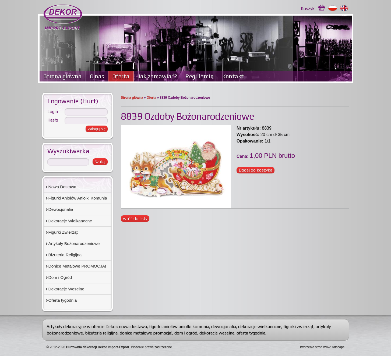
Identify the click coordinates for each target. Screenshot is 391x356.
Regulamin (199, 76)
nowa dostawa (133, 326)
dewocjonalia (223, 326)
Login (52, 111)
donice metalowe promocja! (146, 333)
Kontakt (233, 76)
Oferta (120, 76)
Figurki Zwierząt (63, 232)
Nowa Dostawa (62, 186)
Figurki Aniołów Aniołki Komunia (77, 198)
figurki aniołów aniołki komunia (179, 326)
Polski (332, 8)
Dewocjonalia (60, 209)
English (344, 8)
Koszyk (308, 8)
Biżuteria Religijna (65, 254)
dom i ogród (185, 333)
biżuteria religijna (101, 333)
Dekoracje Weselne (66, 289)
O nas (97, 76)
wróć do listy (135, 218)
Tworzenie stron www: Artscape (322, 347)
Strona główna (63, 76)
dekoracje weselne (216, 333)
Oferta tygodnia (62, 300)
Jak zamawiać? (157, 76)
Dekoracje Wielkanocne (70, 221)
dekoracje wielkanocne (259, 326)
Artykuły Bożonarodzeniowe (74, 243)
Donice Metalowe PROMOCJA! (77, 266)
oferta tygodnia (251, 333)
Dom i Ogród (60, 277)
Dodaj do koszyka (255, 170)
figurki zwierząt (298, 326)
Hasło (52, 120)
